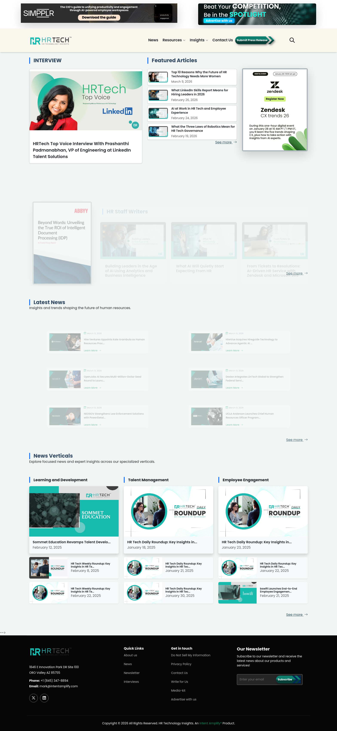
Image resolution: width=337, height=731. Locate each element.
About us (130, 655)
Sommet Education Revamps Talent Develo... (72, 542)
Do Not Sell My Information (190, 655)
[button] (295, 42)
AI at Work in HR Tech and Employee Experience (198, 110)
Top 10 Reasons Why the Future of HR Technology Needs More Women (199, 74)
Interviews (131, 682)
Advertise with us (183, 699)
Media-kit (178, 690)
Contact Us (223, 40)
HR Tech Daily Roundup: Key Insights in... (162, 542)
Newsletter (132, 673)
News (153, 40)
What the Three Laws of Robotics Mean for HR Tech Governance (203, 128)
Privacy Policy (181, 664)
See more (226, 142)
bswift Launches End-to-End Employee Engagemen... (278, 590)
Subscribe (285, 679)
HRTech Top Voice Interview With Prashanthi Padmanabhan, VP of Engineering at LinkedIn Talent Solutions (82, 150)
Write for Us (179, 682)
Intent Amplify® (210, 723)
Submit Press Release (252, 40)
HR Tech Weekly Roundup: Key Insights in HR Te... (90, 565)
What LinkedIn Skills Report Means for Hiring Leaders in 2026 (199, 92)
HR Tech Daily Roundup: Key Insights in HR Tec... (183, 565)
